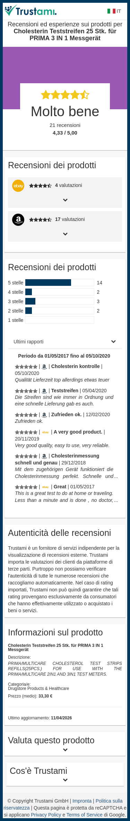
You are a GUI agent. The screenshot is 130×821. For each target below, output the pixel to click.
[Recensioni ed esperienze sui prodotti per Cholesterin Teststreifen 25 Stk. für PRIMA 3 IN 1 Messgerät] (26, 366)
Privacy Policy (46, 815)
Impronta (82, 801)
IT (114, 11)
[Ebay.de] (45, 432)
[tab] (65, 199)
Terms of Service (85, 815)
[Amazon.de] (44, 366)
